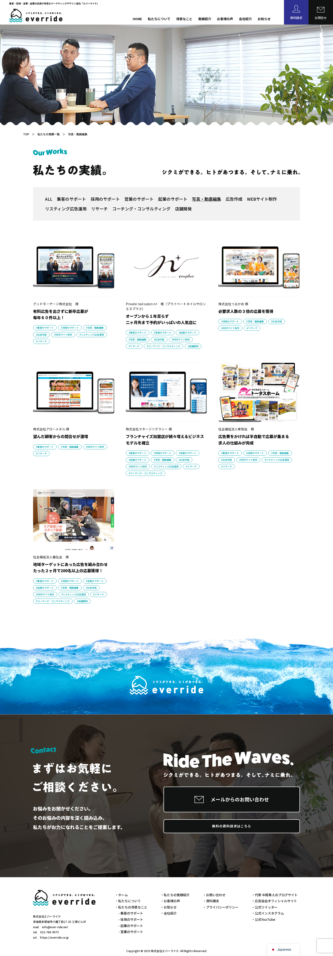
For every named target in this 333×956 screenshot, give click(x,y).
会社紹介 (245, 18)
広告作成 (234, 199)
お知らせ (264, 18)
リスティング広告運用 (65, 209)
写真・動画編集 (206, 199)
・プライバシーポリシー (220, 907)
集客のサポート (71, 199)
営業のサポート (139, 199)
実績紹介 (204, 18)
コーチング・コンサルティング (141, 209)
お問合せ (321, 18)
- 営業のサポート (130, 931)
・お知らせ (168, 907)
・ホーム (121, 894)
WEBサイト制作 (262, 199)
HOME (137, 18)
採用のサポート (105, 199)
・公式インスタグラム (268, 913)
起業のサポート (172, 199)
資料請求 (296, 18)
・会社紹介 (168, 913)
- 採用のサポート (130, 919)
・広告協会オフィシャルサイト (274, 901)
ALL (48, 199)
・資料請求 (211, 901)
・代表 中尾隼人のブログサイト (275, 894)
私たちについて (159, 18)
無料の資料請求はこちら (231, 826)
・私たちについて (128, 901)
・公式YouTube (263, 919)
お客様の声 (225, 18)
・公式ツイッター (265, 907)
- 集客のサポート (130, 913)
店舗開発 (183, 209)
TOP (26, 134)
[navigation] (283, 949)
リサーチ (99, 209)
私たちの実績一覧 (48, 134)
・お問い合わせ (214, 894)
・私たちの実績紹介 (175, 894)
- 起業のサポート (130, 925)
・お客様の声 (170, 901)
